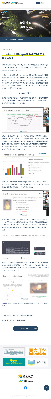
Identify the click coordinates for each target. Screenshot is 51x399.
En (42, 3)
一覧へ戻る (24, 328)
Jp (38, 3)
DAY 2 (4, 303)
